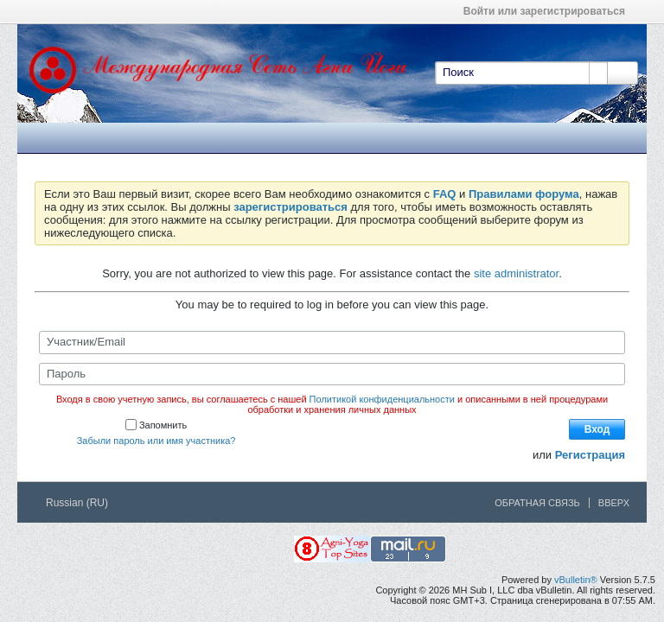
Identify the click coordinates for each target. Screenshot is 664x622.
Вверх (613, 503)
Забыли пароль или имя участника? (156, 440)
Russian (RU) (82, 503)
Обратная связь (537, 503)
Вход (597, 429)
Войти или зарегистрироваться (549, 11)
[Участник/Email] (332, 342)
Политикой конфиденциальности (382, 399)
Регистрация (590, 454)
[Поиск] (521, 72)
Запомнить (156, 425)
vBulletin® (575, 579)
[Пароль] (332, 374)
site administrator (516, 273)
